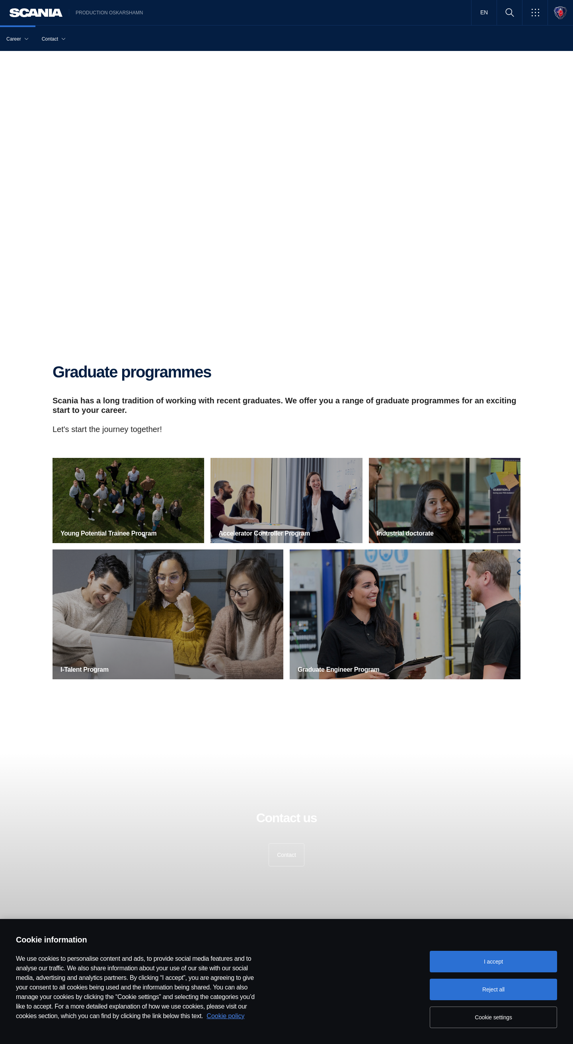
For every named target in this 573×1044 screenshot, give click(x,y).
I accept (493, 961)
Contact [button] (286, 855)
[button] (535, 12)
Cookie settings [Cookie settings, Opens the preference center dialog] (493, 1017)
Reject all (493, 989)
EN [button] (484, 12)
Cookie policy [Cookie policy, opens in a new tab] (225, 1016)
